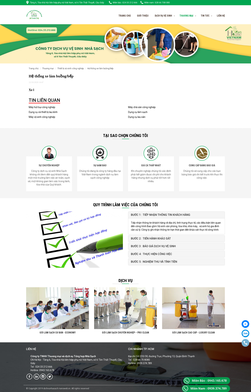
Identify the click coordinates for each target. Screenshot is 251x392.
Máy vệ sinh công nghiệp (42, 117)
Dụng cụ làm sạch (137, 112)
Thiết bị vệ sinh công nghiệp (70, 68)
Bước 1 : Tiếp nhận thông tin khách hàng (160, 214)
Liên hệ (221, 15)
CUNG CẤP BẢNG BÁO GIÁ (202, 165)
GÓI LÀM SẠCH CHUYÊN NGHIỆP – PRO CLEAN (125, 332)
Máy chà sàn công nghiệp (142, 107)
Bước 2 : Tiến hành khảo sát (151, 238)
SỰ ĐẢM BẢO (100, 165)
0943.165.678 (209, 380)
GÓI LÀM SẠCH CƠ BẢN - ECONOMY (58, 332)
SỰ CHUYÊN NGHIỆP (49, 165)
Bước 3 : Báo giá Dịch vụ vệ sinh (153, 246)
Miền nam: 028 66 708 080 (157, 2)
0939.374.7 (207, 388)
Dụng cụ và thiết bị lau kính (43, 112)
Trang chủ (125, 15)
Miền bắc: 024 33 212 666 (125, 2)
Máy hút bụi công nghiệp (42, 107)
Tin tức (205, 15)
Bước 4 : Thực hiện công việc (151, 254)
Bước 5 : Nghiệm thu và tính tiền (154, 261)
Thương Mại (186, 15)
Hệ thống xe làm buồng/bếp (100, 68)
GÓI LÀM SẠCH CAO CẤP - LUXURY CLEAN (193, 332)
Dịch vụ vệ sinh (163, 15)
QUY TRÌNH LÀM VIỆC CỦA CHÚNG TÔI (125, 204)
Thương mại (48, 68)
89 (225, 388)
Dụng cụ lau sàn (136, 117)
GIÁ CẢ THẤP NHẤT (151, 165)
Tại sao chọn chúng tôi (125, 135)
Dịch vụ (126, 280)
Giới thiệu (143, 15)
